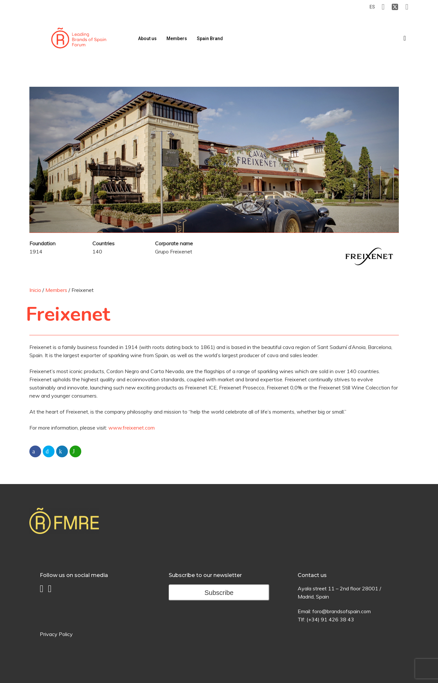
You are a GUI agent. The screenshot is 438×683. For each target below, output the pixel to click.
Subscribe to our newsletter (205, 575)
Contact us (312, 575)
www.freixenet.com (131, 427)
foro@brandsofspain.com (341, 611)
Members (56, 290)
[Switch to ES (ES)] (372, 7)
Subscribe (219, 592)
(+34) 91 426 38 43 (330, 619)
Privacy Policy (56, 634)
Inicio (35, 290)
